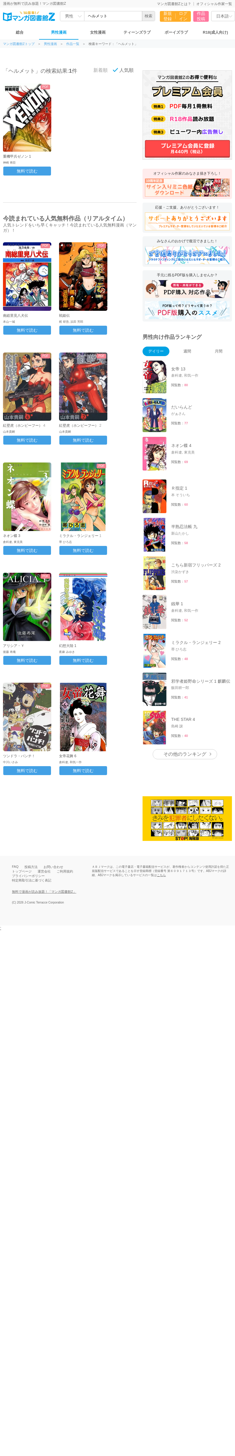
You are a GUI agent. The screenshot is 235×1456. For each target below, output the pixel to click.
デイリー (156, 351)
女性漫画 (98, 32)
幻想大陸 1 (67, 646)
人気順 (123, 70)
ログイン (183, 16)
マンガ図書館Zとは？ (174, 4)
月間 (218, 351)
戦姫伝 (64, 315)
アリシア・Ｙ (13, 646)
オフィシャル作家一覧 (214, 4)
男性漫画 (59, 32)
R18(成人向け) (215, 32)
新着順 (97, 70)
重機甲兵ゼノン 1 (17, 156)
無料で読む (27, 171)
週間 (187, 351)
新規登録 (167, 16)
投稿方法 (31, 867)
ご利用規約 (65, 871)
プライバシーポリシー (28, 876)
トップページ (22, 871)
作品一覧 (72, 44)
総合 (20, 32)
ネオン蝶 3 (11, 536)
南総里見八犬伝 (15, 315)
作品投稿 (201, 16)
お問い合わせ (53, 867)
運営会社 (44, 871)
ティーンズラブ (137, 32)
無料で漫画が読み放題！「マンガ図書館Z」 (44, 891)
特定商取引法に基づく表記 (31, 880)
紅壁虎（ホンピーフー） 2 (80, 425)
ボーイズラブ (176, 32)
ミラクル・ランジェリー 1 (80, 536)
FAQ (15, 866)
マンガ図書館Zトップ (19, 44)
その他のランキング (184, 754)
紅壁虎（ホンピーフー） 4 (24, 425)
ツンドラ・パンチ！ (19, 756)
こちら (161, 875)
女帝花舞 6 (67, 756)
